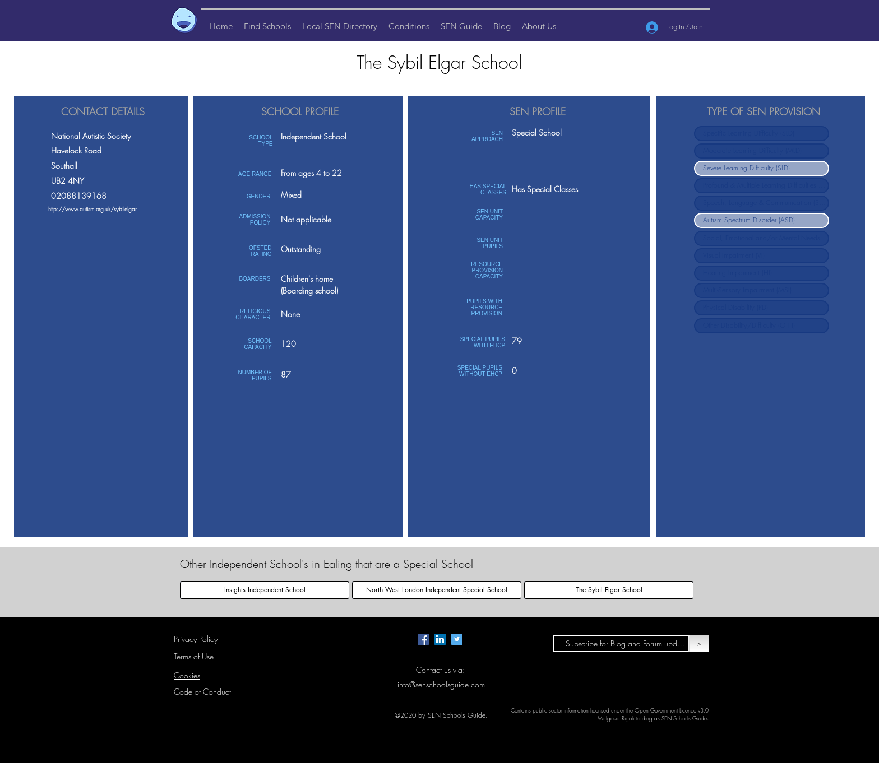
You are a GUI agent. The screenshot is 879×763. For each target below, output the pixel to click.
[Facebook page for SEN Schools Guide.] (423, 639)
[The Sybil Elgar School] (608, 590)
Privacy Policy (196, 639)
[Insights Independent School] (264, 590)
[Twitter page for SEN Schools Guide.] (456, 639)
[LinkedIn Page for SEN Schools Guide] (440, 639)
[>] (699, 643)
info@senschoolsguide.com (441, 684)
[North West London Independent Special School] (436, 590)
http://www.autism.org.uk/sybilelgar (92, 209)
